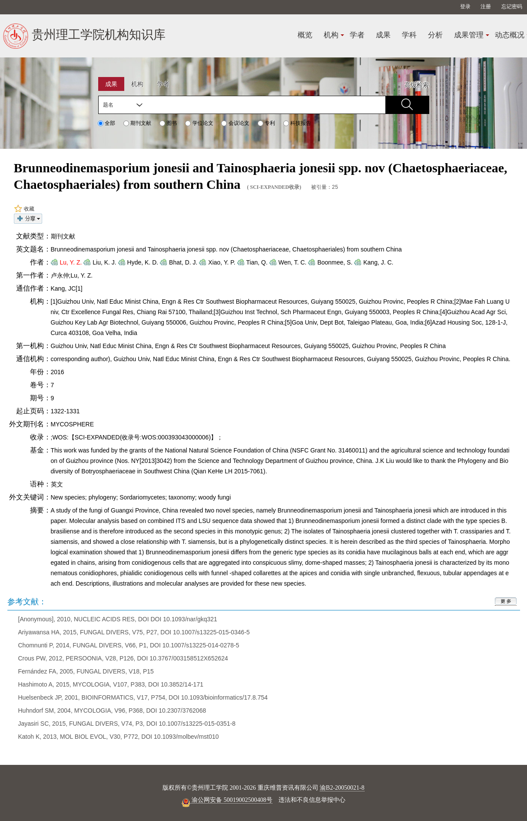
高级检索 (416, 84)
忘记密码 (511, 6)
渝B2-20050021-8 (342, 787)
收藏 (24, 208)
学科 (409, 35)
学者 (357, 35)
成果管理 (469, 35)
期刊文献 (137, 123)
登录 (465, 6)
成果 (383, 35)
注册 (486, 6)
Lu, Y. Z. (71, 261)
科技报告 (297, 123)
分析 (435, 35)
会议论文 (235, 123)
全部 (106, 123)
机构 (331, 35)
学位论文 (199, 123)
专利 (266, 123)
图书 (168, 123)
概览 (305, 35)
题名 (108, 105)
